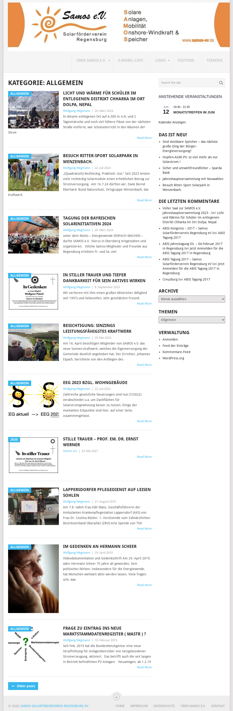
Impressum (139, 706)
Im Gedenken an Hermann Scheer (99, 546)
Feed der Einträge (176, 346)
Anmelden (170, 339)
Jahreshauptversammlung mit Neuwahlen (193, 179)
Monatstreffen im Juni (194, 112)
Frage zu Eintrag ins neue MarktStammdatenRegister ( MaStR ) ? (104, 631)
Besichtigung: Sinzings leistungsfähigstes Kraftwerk (97, 328)
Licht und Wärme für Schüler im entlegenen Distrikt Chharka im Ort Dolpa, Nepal (104, 99)
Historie (186, 60)
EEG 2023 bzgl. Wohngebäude (95, 382)
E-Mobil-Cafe (130, 60)
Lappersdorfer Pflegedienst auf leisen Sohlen (107, 492)
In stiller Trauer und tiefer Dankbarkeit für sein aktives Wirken (104, 277)
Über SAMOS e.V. (91, 60)
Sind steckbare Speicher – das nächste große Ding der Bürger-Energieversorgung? (190, 146)
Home (119, 706)
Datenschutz (164, 706)
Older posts (23, 686)
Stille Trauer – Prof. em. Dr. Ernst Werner (100, 441)
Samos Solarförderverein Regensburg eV (54, 706)
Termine (214, 60)
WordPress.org (173, 358)
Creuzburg (170, 279)
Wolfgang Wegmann (76, 111)
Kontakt (218, 706)
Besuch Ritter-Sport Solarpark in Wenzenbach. (100, 158)
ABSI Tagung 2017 (197, 279)
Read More (144, 138)
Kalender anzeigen (172, 122)
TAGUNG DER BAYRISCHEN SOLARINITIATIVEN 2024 (89, 221)
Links (160, 60)
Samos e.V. (70, 451)
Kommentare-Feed (176, 352)
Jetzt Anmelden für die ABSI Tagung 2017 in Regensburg (193, 268)
